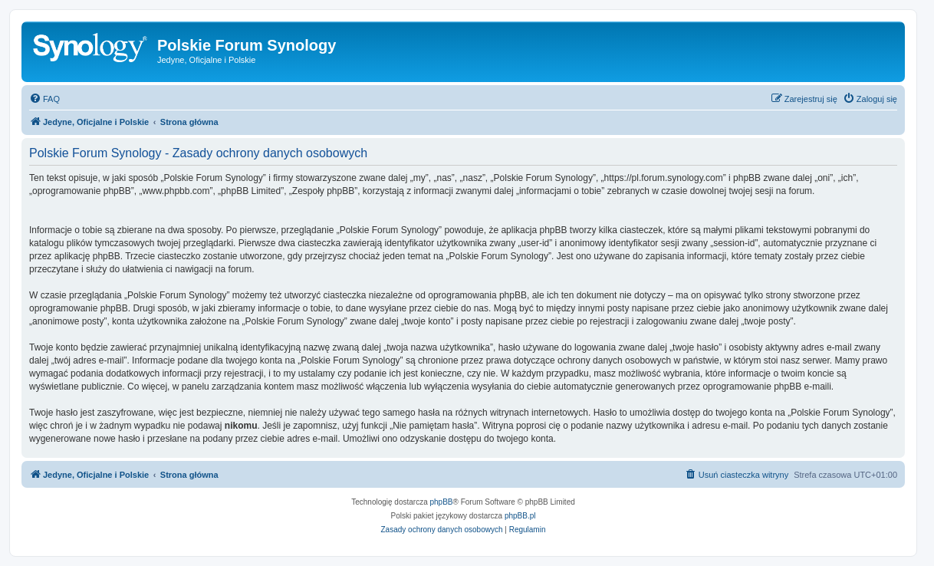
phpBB (441, 502)
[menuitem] (44, 99)
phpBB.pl (520, 516)
